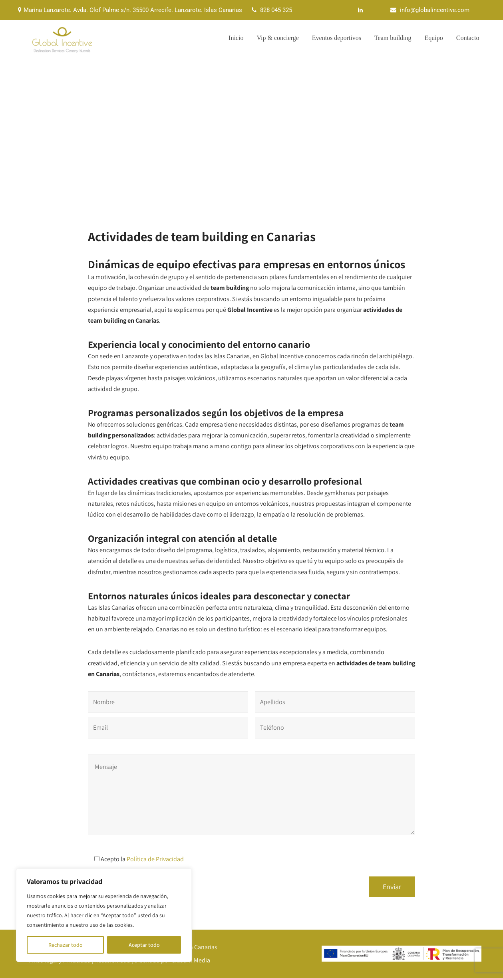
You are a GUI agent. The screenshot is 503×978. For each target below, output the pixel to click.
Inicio (236, 37)
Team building (393, 37)
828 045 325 (276, 10)
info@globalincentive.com (434, 10)
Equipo (434, 37)
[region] (104, 915)
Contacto (467, 37)
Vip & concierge (277, 37)
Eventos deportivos (336, 37)
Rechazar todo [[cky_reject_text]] (65, 944)
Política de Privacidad (155, 859)
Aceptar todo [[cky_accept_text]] (144, 944)
